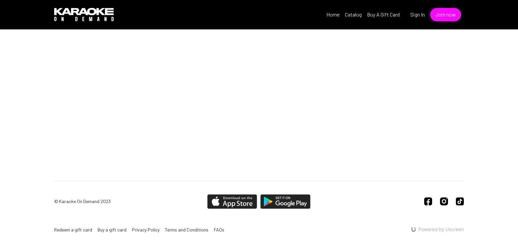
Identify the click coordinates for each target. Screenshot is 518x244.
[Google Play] (285, 201)
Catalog (353, 14)
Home (333, 14)
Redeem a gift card (73, 229)
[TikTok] (460, 201)
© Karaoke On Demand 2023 (82, 201)
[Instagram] (444, 201)
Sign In (417, 14)
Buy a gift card (112, 229)
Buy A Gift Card (383, 14)
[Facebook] (428, 201)
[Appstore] (232, 201)
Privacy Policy (146, 229)
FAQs (219, 229)
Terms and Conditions (186, 229)
